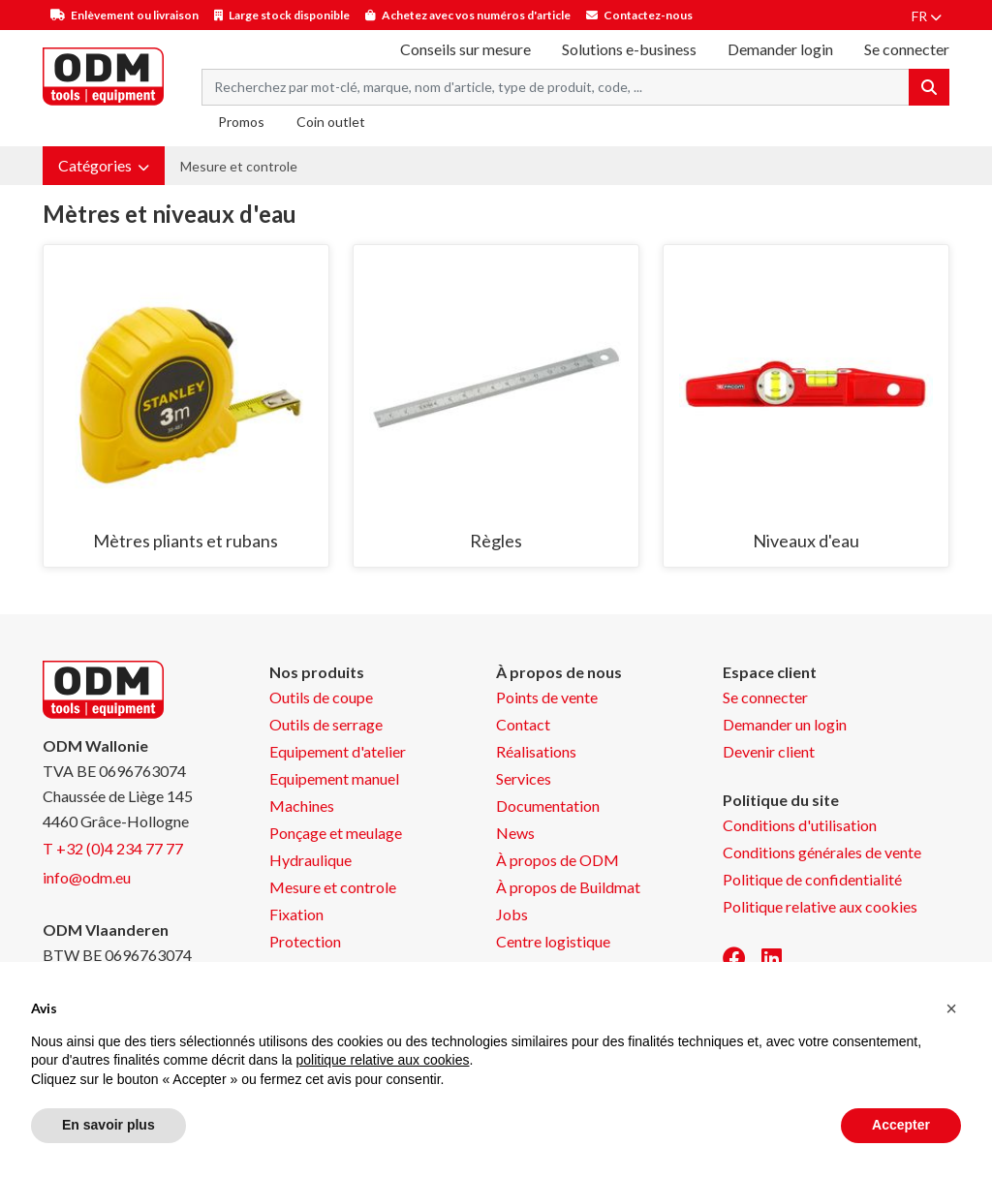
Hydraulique (310, 860)
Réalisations (536, 751)
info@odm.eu (87, 877)
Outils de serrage (326, 724)
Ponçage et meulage (335, 832)
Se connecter (765, 697)
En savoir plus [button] (108, 1124)
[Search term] (556, 87)
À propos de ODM (557, 860)
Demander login (780, 49)
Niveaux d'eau (806, 540)
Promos (241, 121)
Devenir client (769, 751)
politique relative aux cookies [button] (382, 1060)
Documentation (548, 805)
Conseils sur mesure (465, 49)
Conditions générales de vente (822, 852)
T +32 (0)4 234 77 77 (113, 848)
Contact (523, 724)
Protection (305, 941)
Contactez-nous (648, 15)
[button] (104, 165)
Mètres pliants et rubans (185, 540)
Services (523, 778)
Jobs (512, 914)
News (515, 832)
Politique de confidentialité (812, 879)
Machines (301, 805)
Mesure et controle (238, 166)
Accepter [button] (901, 1124)
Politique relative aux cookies (820, 906)
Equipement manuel (334, 778)
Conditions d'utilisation (800, 825)
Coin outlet (330, 121)
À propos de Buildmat (568, 887)
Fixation (296, 914)
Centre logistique (553, 941)
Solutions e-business (629, 49)
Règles (496, 540)
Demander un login (785, 724)
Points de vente (547, 697)
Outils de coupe (321, 697)
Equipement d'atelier (337, 751)
